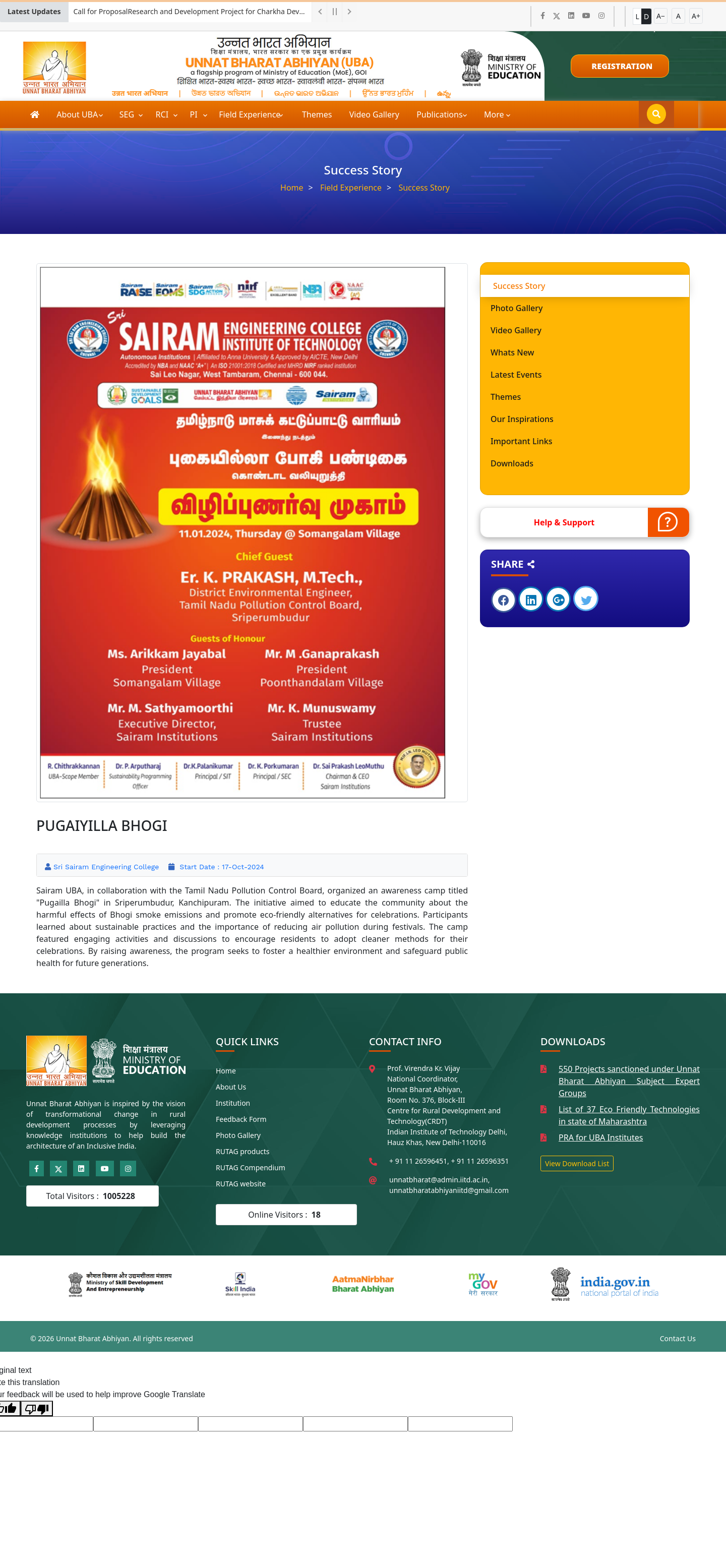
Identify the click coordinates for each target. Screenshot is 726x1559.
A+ (696, 16)
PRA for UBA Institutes (601, 1137)
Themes (317, 114)
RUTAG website (241, 1183)
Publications (440, 114)
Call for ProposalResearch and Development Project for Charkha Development (193, 11)
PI (195, 114)
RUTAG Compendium (250, 1167)
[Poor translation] (37, 1408)
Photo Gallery (238, 1135)
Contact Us (678, 1338)
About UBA (78, 114)
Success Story (424, 187)
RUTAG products (243, 1151)
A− (660, 16)
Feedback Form (241, 1119)
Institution (233, 1103)
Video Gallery (374, 114)
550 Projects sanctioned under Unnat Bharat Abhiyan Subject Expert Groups (629, 1081)
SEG (128, 114)
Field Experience (250, 114)
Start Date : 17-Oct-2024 (220, 867)
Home (292, 187)
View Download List (577, 1163)
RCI (163, 114)
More (494, 114)
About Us (231, 1087)
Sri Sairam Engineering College (106, 867)
